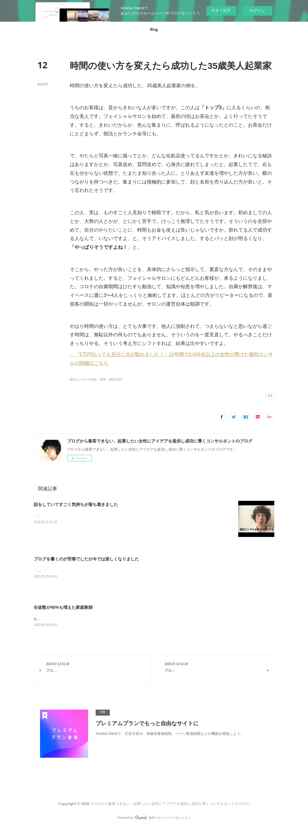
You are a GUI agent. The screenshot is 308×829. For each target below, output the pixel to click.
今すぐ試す (221, 10)
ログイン (257, 10)
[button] (154, 29)
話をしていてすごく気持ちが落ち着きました (76, 504)
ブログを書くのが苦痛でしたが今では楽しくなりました (86, 558)
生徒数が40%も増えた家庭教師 (63, 608)
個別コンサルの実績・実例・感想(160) (96, 379)
